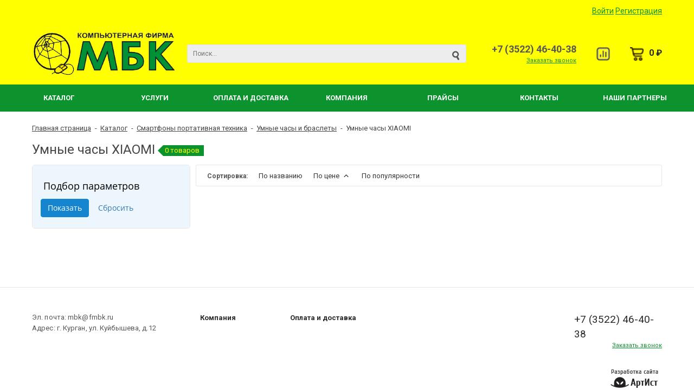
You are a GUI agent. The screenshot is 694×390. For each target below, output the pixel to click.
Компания (347, 98)
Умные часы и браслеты (296, 128)
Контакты (539, 98)
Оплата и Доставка (250, 98)
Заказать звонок (551, 60)
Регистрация (638, 10)
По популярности (391, 176)
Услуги (155, 98)
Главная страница (61, 128)
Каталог (58, 98)
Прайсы (443, 98)
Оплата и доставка (323, 318)
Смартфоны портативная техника (192, 128)
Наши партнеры (635, 98)
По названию (281, 176)
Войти (603, 10)
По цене (332, 176)
